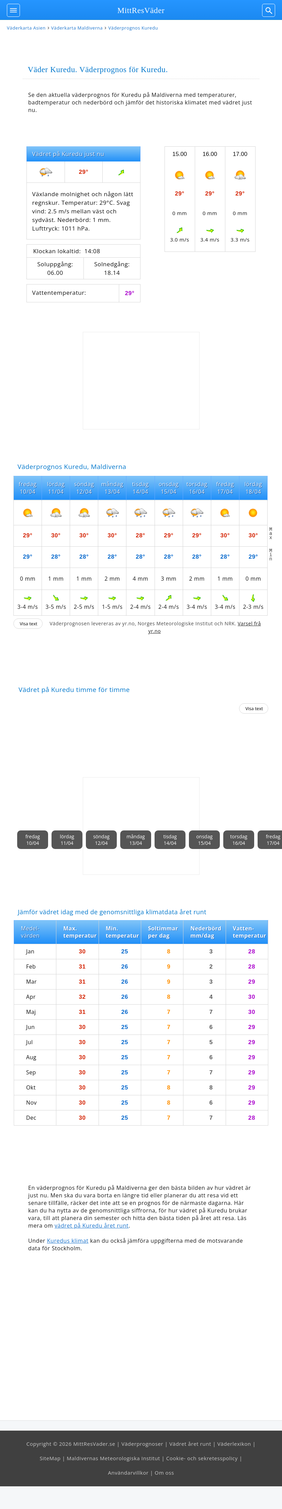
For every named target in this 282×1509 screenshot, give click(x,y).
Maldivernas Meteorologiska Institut (113, 1458)
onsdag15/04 (204, 840)
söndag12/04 (101, 840)
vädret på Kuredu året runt (92, 1226)
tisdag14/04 (170, 840)
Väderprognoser (142, 1444)
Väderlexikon (234, 1444)
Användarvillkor (128, 1473)
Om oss (164, 1473)
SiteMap (50, 1458)
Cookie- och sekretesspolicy (202, 1458)
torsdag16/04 (238, 840)
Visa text (28, 624)
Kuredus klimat (68, 1241)
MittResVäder (141, 10)
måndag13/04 (135, 840)
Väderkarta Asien (26, 28)
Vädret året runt (190, 1444)
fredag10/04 (32, 840)
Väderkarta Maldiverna (77, 28)
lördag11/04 (67, 840)
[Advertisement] (141, 381)
